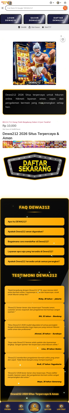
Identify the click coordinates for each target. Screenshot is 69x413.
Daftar (34, 407)
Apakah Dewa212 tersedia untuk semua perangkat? (34, 261)
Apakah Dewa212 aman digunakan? (25, 231)
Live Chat (61, 407)
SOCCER (48, 407)
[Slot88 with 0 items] (65, 2)
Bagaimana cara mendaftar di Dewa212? (28, 241)
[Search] (65, 8)
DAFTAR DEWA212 (58, 19)
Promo (8, 407)
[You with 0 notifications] (59, 2)
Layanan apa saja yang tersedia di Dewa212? (30, 251)
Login (21, 407)
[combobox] (33, 8)
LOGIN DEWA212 (10, 19)
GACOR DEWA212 (34, 19)
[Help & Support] (51, 2)
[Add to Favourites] (63, 39)
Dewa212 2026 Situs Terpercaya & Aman (34, 393)
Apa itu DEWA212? (17, 221)
